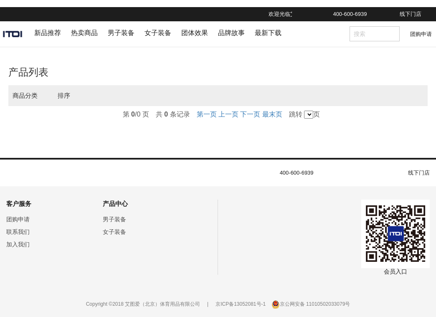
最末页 (272, 114)
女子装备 (157, 32)
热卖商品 (84, 32)
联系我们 (18, 231)
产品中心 (115, 203)
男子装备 (121, 32)
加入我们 (18, 244)
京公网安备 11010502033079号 (315, 304)
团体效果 (194, 32)
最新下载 (268, 32)
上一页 (228, 114)
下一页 (250, 114)
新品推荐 (47, 32)
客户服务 (18, 203)
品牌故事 (231, 32)
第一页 (207, 114)
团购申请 (421, 34)
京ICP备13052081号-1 (240, 304)
